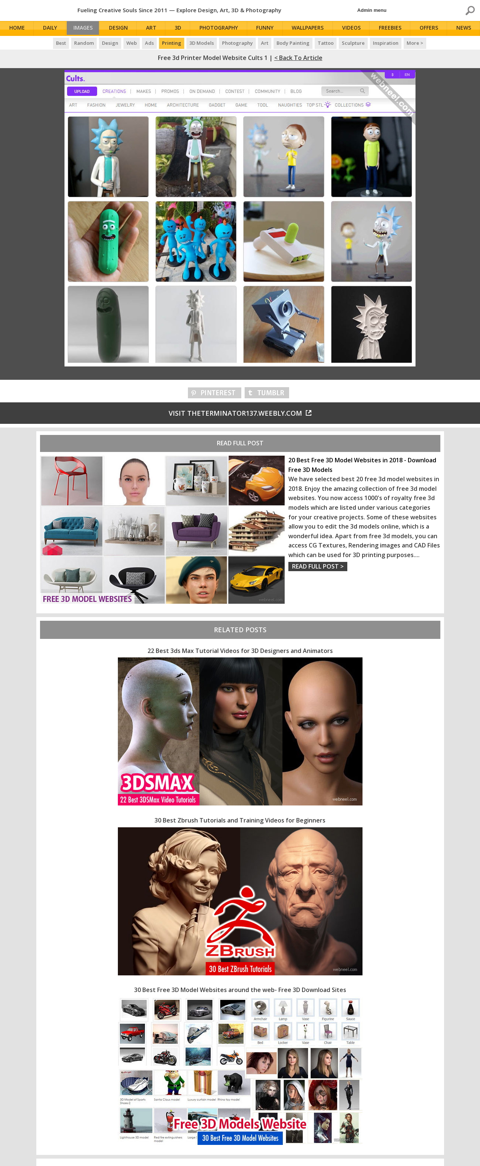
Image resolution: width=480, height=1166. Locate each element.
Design (121, 28)
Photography (221, 28)
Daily (50, 28)
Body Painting (293, 43)
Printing (171, 43)
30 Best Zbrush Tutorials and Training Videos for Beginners (240, 820)
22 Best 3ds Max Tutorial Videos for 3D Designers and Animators (240, 651)
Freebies (391, 28)
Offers (430, 28)
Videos (353, 28)
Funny (267, 28)
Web (131, 43)
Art (154, 28)
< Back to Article (298, 58)
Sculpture (353, 43)
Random (84, 43)
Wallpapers (310, 28)
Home (17, 28)
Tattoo (326, 43)
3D (181, 28)
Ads (149, 43)
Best (61, 43)
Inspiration (385, 43)
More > (415, 43)
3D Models (201, 43)
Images (85, 28)
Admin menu (372, 10)
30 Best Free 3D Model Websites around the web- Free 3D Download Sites (240, 990)
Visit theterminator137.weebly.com (240, 413)
